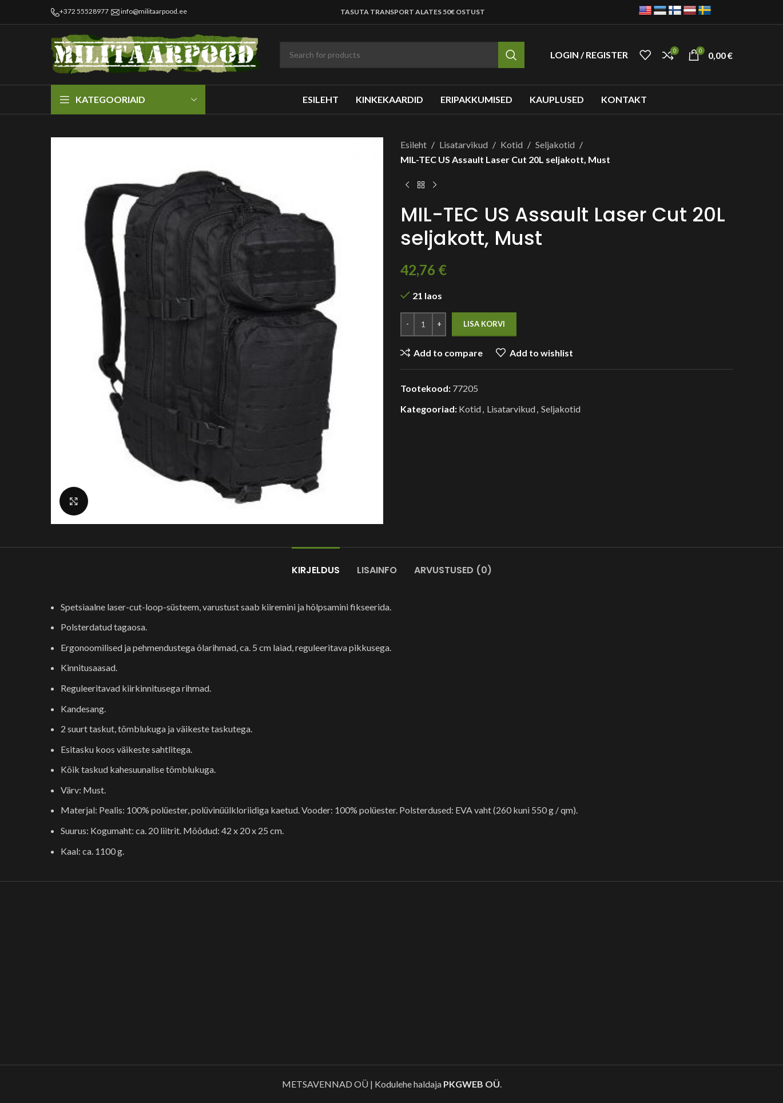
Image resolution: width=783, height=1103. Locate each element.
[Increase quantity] (439, 324)
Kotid (511, 144)
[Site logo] (157, 53)
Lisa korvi (484, 323)
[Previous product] (407, 185)
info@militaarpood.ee (154, 11)
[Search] (402, 55)
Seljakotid (555, 144)
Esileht (413, 144)
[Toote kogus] (423, 324)
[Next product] (435, 185)
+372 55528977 (84, 11)
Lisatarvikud (463, 144)
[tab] (316, 564)
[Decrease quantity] (407, 324)
